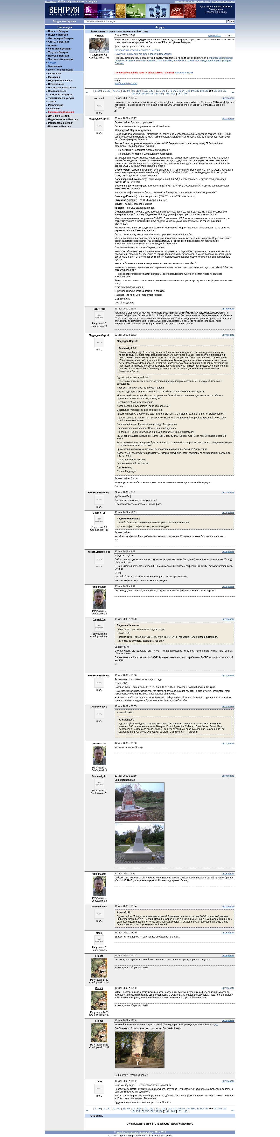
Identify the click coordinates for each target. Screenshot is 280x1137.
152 (220, 91)
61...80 (126, 91)
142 (174, 91)
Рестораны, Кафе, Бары (62, 87)
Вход (56, 21)
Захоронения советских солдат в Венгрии (137, 50)
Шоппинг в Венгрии (59, 126)
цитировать (214, 35)
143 (179, 91)
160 (161, 93)
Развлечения (55, 105)
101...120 (148, 91)
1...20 (98, 91)
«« (87, 92)
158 (151, 93)
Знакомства (55, 66)
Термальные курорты (60, 94)
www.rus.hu (146, 1132)
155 (138, 93)
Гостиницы (54, 73)
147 (197, 91)
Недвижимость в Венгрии (63, 119)
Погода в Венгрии (58, 55)
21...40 (106, 91)
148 (202, 91)
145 (188, 91)
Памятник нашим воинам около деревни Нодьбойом (143, 54)
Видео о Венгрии (58, 34)
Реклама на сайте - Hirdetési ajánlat (192, 1)
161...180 (170, 93)
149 (206, 91)
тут (216, 1024)
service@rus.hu (184, 72)
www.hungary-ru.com (127, 1132)
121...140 (160, 91)
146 (193, 91)
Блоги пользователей (60, 69)
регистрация (68, 21)
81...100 (136, 91)
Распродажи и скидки (60, 123)
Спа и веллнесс (57, 91)
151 (215, 91)
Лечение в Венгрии (59, 116)
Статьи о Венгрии (58, 41)
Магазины (54, 77)
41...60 (116, 91)
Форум (52, 62)
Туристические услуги (61, 98)
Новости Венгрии (58, 31)
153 (225, 91)
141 (170, 91)
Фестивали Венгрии (59, 48)
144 (184, 91)
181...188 (182, 93)
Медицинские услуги (60, 80)
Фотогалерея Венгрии (61, 38)
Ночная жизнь (56, 84)
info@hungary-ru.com (126, 83)
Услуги (52, 101)
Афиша (52, 45)
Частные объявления (60, 59)
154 (133, 93)
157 (147, 93)
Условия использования (223, 1)
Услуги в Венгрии (58, 52)
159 (156, 93)
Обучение (54, 108)
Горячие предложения (61, 112)
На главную (50, 1)
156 (142, 93)
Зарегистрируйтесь (182, 1123)
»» (232, 92)
